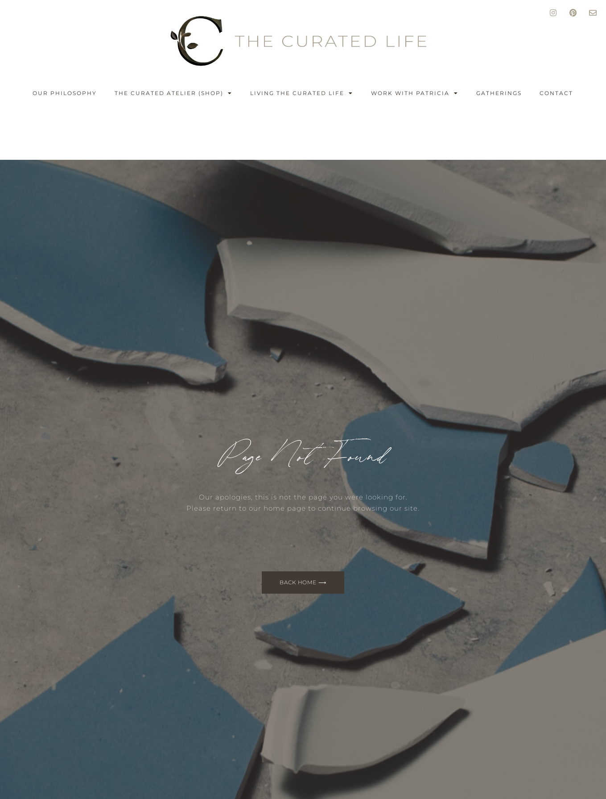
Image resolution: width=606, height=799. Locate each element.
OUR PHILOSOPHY (65, 93)
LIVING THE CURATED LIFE (301, 93)
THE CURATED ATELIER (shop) (173, 93)
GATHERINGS (499, 93)
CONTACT (556, 93)
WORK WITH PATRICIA (414, 93)
